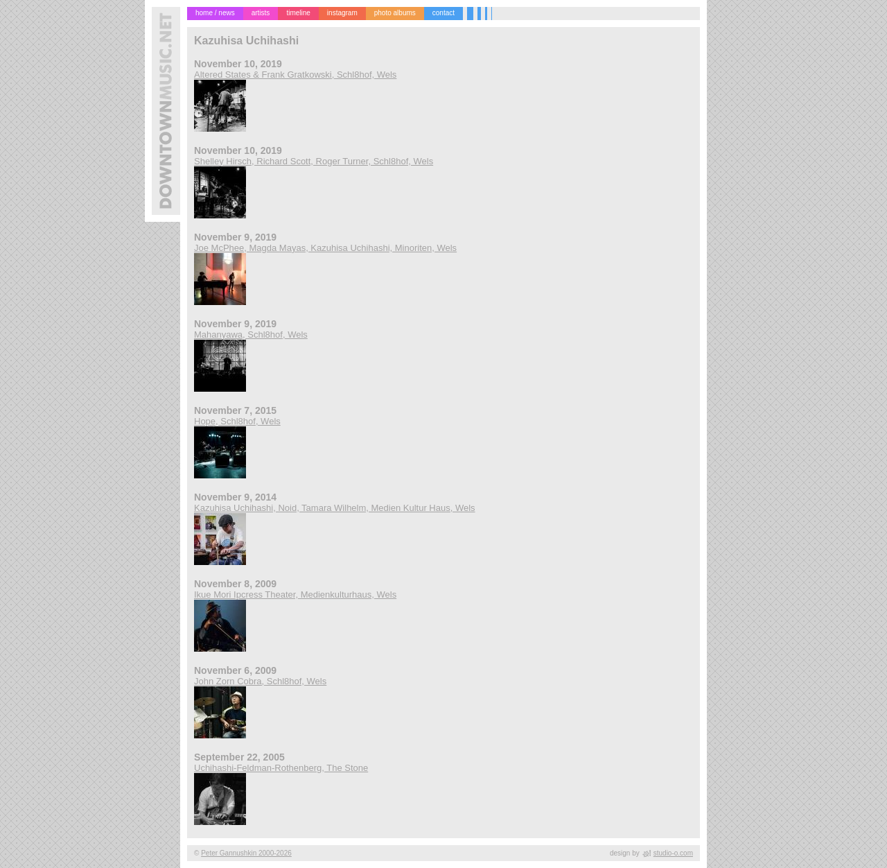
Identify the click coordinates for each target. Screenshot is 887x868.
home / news (215, 13)
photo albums (395, 13)
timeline (298, 13)
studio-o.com (673, 853)
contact (443, 13)
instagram (342, 13)
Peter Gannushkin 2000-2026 (246, 853)
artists (261, 13)
